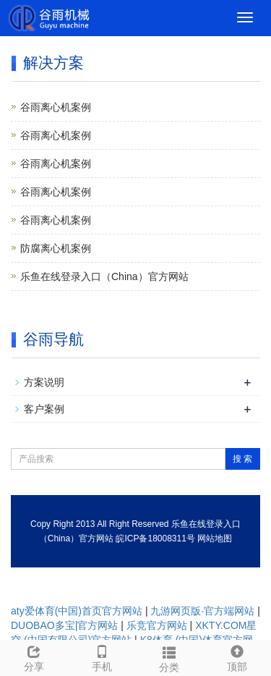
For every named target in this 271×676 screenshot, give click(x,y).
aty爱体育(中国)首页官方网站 (76, 611)
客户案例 (44, 409)
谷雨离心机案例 (55, 107)
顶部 (237, 656)
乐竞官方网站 (156, 625)
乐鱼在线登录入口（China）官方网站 (104, 276)
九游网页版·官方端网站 (202, 611)
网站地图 (214, 538)
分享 (34, 656)
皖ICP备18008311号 (155, 538)
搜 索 (242, 459)
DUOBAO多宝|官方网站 (64, 625)
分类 (169, 657)
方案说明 (44, 382)
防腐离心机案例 (55, 248)
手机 (102, 656)
